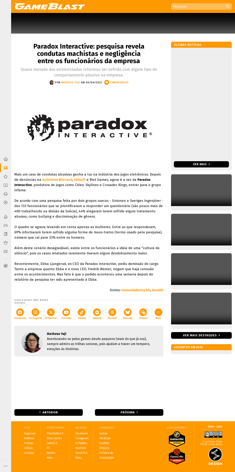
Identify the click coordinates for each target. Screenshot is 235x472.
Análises (29, 438)
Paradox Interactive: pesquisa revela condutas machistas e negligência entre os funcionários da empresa (89, 54)
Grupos (143, 314)
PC (48, 448)
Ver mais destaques (200, 335)
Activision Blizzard (57, 180)
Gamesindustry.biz (135, 290)
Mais (158, 314)
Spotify (97, 314)
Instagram (35, 314)
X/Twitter (51, 314)
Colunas (29, 453)
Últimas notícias (187, 45)
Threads (112, 314)
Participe (105, 438)
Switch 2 (52, 443)
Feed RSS (81, 453)
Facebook (20, 314)
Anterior (50, 412)
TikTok (82, 314)
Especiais (30, 433)
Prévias (28, 443)
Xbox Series (54, 438)
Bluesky (127, 314)
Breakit (157, 290)
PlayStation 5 (55, 433)
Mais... (50, 457)
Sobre (103, 433)
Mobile (51, 453)
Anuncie (104, 448)
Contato (104, 443)
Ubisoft (80, 180)
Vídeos (28, 448)
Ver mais (201, 164)
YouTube (66, 314)
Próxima (128, 412)
